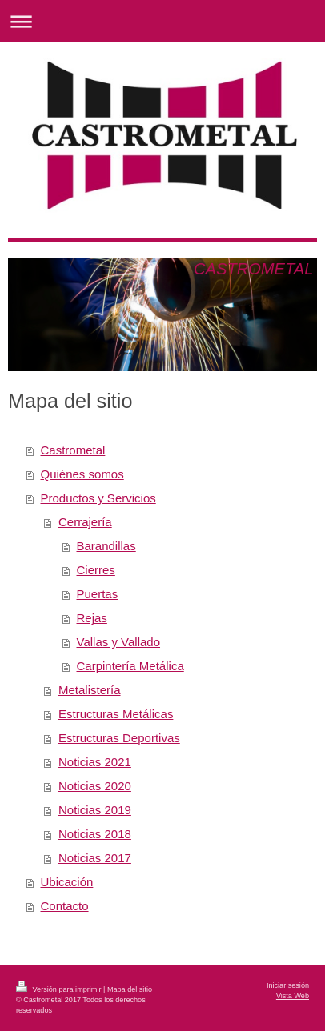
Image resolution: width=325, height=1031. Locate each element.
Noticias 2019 (94, 810)
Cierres (96, 570)
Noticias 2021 (94, 762)
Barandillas (106, 546)
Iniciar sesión (288, 985)
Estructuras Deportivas (119, 738)
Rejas (92, 618)
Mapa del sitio (129, 989)
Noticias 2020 (94, 786)
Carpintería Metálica (130, 666)
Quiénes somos (82, 474)
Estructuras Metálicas (115, 714)
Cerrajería (85, 522)
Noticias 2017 (94, 858)
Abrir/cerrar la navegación (162, 21)
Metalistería (89, 690)
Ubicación (67, 882)
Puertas (97, 594)
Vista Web (292, 996)
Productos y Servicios (98, 498)
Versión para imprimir (59, 989)
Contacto (65, 906)
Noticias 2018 (94, 834)
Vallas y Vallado (119, 642)
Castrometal (73, 450)
